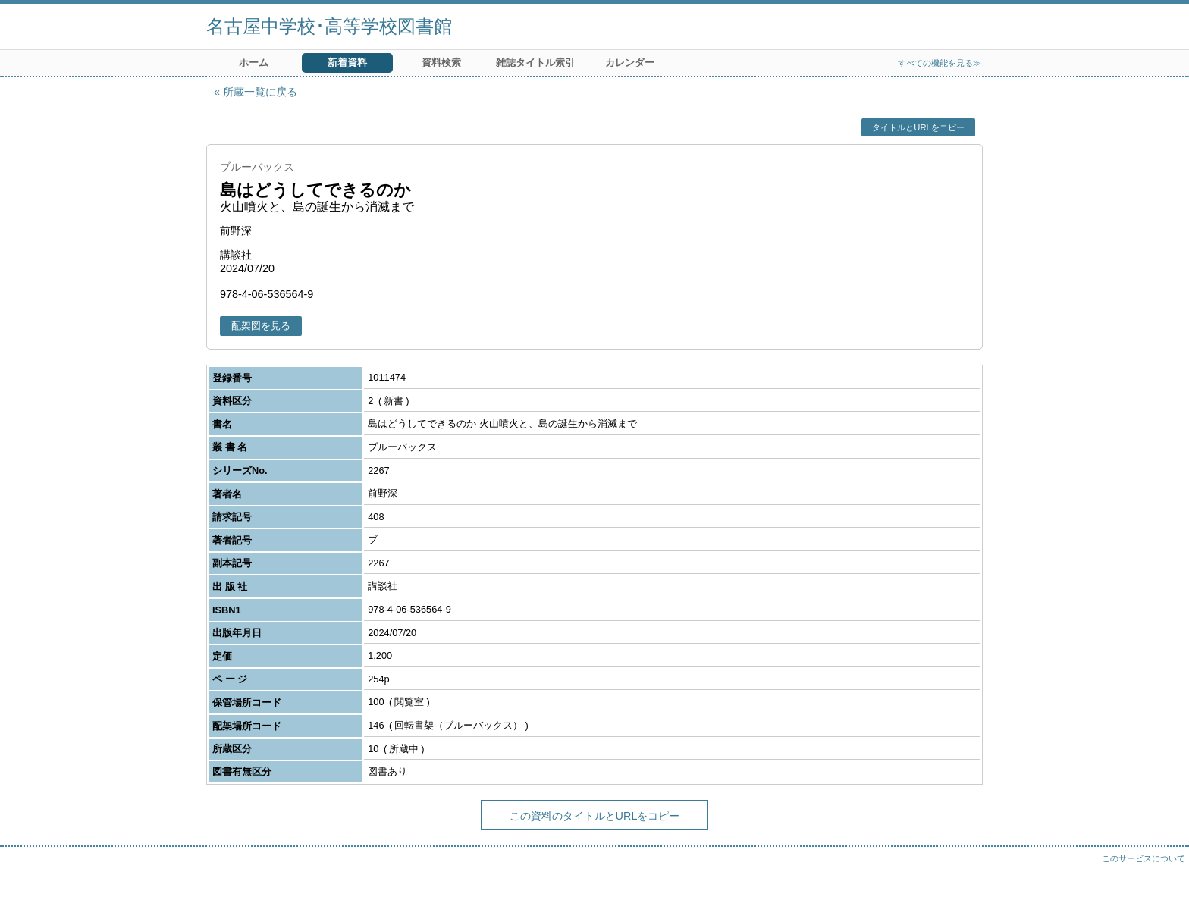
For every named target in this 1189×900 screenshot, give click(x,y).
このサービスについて (1143, 858)
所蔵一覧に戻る (260, 92)
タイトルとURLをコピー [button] (918, 127)
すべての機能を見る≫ (939, 62)
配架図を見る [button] (260, 325)
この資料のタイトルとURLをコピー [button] (595, 816)
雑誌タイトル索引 (535, 62)
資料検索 (441, 62)
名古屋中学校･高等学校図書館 (329, 26)
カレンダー (629, 62)
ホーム (253, 62)
